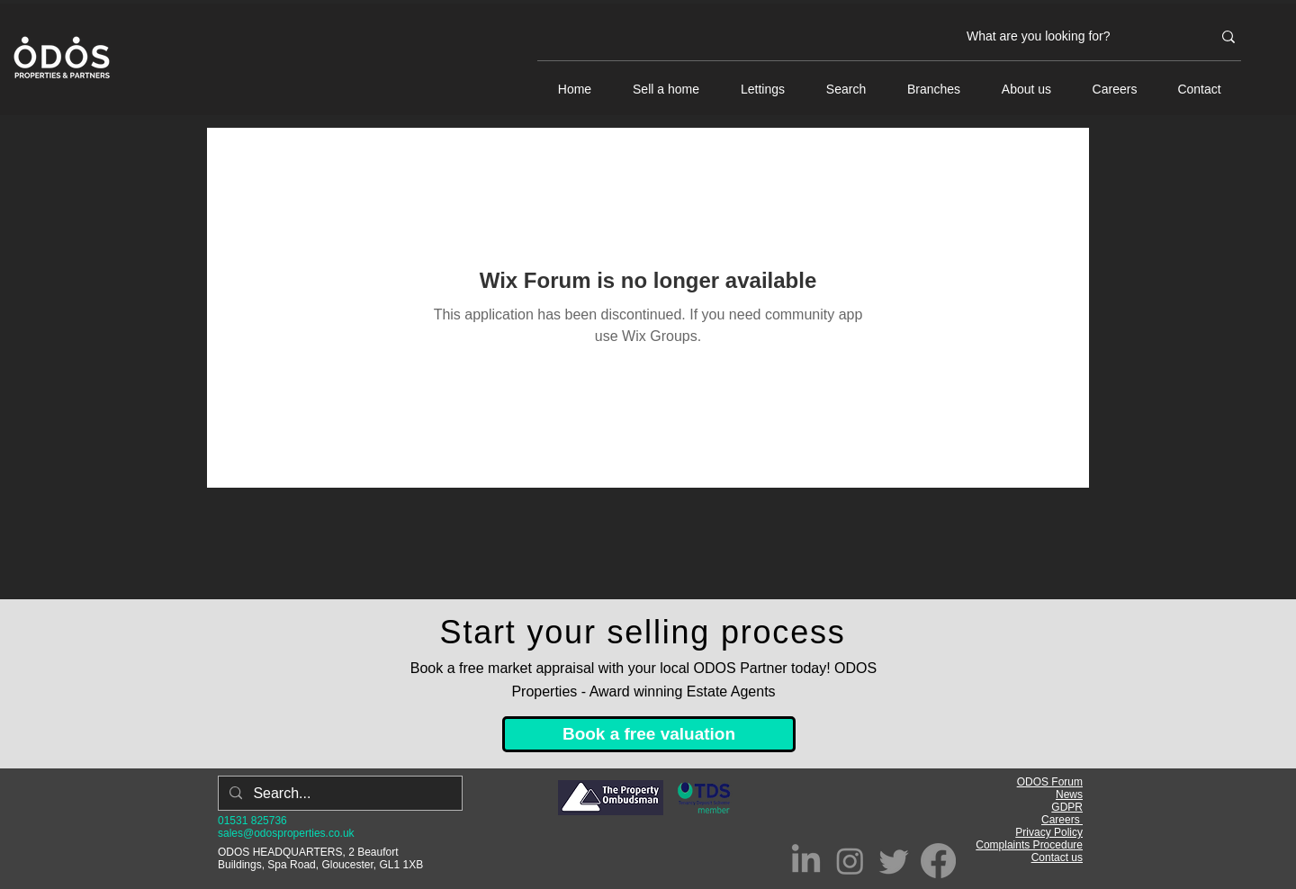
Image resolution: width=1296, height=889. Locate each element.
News (1069, 794)
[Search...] (338, 794)
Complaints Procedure (1029, 845)
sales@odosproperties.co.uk (286, 833)
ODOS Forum (1050, 782)
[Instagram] (850, 860)
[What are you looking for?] (1075, 37)
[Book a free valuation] (649, 734)
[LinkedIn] (806, 860)
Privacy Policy (1049, 832)
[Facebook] (938, 860)
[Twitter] (894, 860)
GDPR (1067, 807)
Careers (1062, 819)
